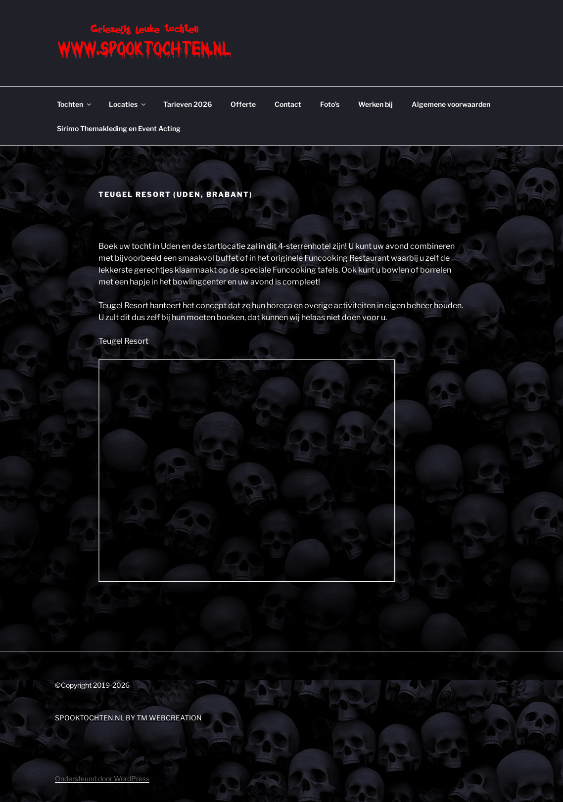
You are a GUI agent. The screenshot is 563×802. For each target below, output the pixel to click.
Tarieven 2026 (187, 104)
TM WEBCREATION (169, 717)
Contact (288, 104)
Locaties (128, 104)
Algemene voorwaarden (451, 104)
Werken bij (375, 104)
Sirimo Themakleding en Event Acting (119, 128)
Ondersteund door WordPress (102, 778)
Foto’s (329, 104)
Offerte (243, 104)
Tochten (75, 104)
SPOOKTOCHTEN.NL (89, 717)
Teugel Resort (123, 341)
